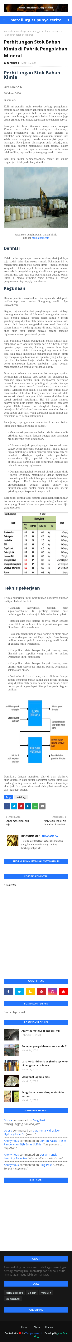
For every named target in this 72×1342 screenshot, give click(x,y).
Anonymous (11, 1141)
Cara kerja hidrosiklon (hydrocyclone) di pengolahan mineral (45, 1063)
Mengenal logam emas (36, 1077)
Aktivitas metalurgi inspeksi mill (41, 1030)
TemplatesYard (33, 1333)
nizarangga (11, 63)
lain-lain (32, 1292)
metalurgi (21, 31)
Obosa (8, 1120)
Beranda (8, 31)
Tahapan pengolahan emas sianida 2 (44, 1046)
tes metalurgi (13, 1298)
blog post (39, 1120)
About (37, 1327)
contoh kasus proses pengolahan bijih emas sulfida (35, 1142)
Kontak (49, 1327)
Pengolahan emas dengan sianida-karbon (43, 1094)
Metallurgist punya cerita (36, 20)
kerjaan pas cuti (14, 1292)
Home (24, 1327)
